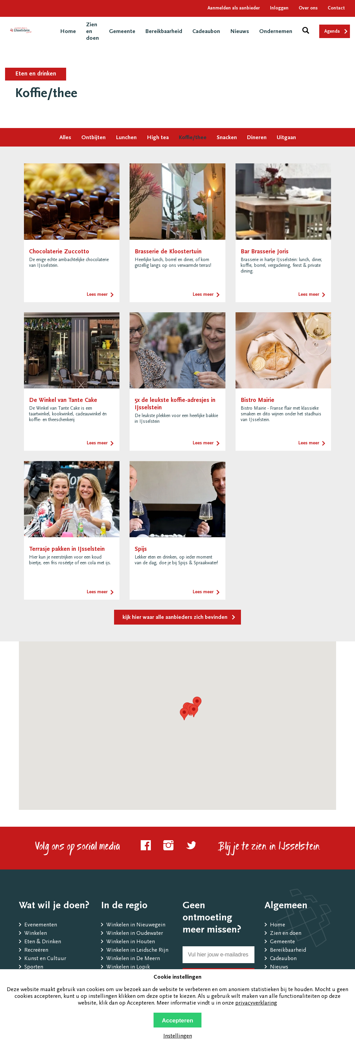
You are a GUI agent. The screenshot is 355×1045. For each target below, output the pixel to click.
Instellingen (177, 1036)
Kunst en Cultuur (45, 959)
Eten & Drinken (42, 942)
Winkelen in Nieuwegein (135, 925)
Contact (336, 8)
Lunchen (126, 138)
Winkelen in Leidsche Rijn (137, 950)
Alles (65, 138)
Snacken (227, 138)
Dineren (257, 138)
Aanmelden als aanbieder (234, 8)
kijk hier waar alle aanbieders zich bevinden (174, 618)
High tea (158, 138)
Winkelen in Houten (130, 942)
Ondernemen (275, 32)
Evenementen (40, 925)
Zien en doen (285, 934)
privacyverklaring (256, 1003)
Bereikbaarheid (163, 32)
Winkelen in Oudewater (134, 934)
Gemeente (122, 32)
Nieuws (239, 32)
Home (68, 32)
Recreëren (36, 950)
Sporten (33, 967)
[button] (184, 714)
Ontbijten (93, 138)
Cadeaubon (206, 32)
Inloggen (279, 8)
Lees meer (97, 294)
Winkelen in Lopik (128, 967)
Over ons (308, 8)
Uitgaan (286, 138)
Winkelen (35, 934)
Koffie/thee (193, 138)
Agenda (332, 31)
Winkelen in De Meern (133, 959)
